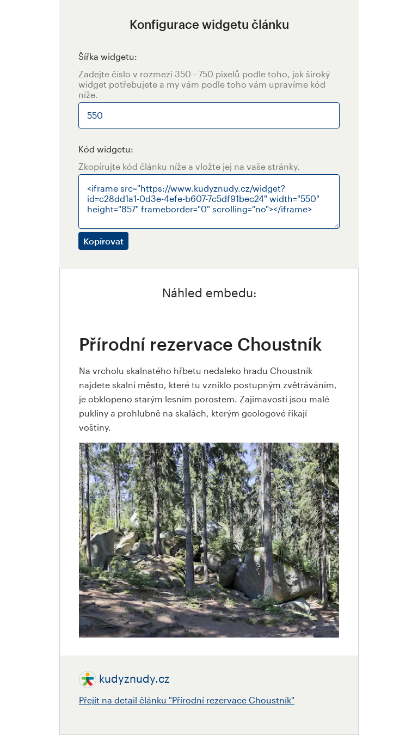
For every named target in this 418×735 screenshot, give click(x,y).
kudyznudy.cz (134, 678)
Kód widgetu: (105, 149)
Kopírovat (103, 241)
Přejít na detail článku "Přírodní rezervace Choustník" (186, 700)
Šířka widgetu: (107, 56)
